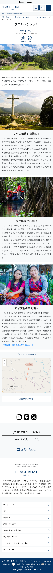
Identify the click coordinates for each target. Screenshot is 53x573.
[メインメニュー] (48, 8)
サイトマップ (26, 505)
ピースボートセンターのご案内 (26, 543)
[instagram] (19, 417)
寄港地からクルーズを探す (23, 17)
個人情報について (26, 537)
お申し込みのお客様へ (26, 530)
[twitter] (33, 417)
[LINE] (26, 417)
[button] (4, 360)
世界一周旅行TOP (7, 17)
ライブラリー (26, 550)
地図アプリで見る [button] (27, 399)
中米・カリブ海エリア (39, 17)
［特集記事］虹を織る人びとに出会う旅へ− (19, 345)
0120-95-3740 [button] (26, 432)
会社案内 (26, 518)
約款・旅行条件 (26, 524)
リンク (26, 511)
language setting (25, 2)
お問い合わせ (26, 449)
